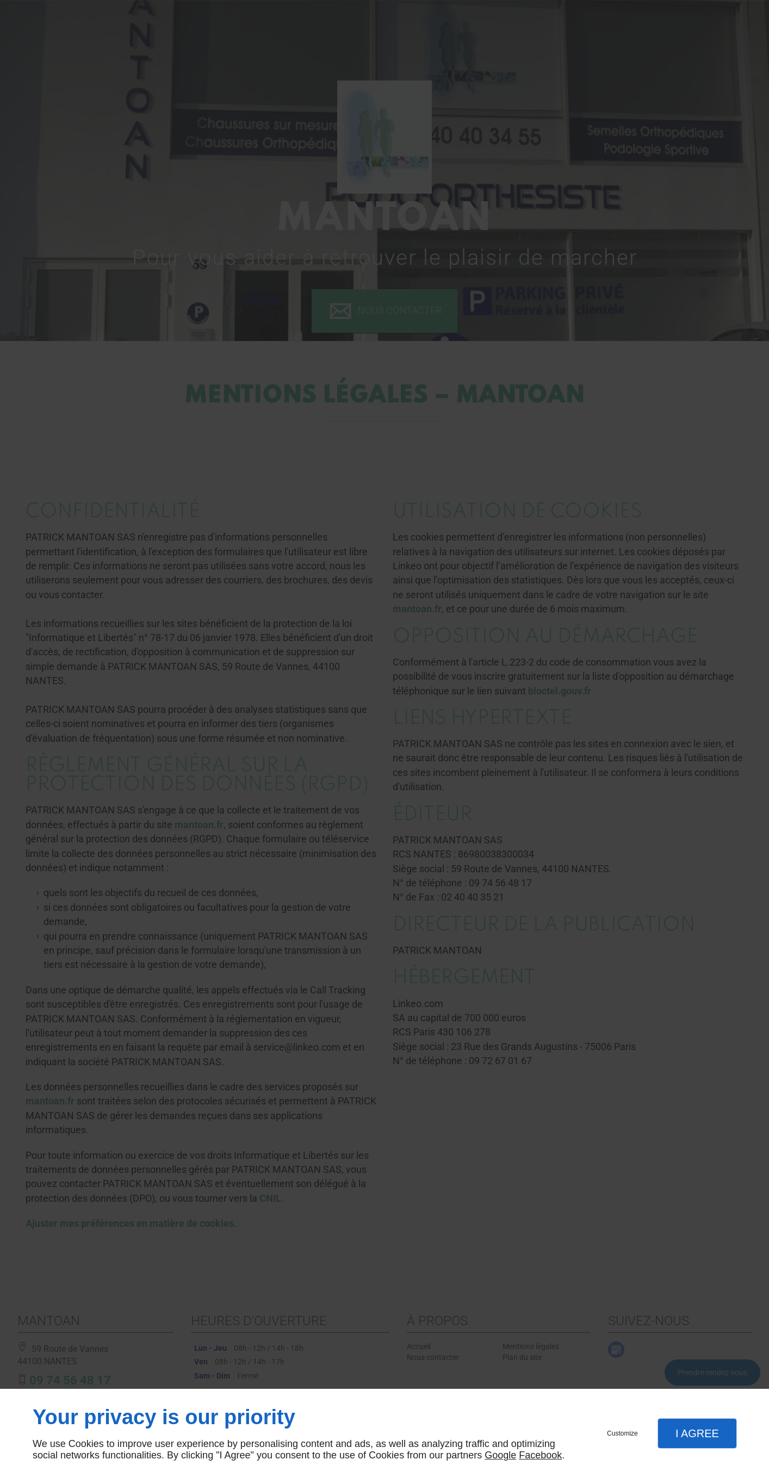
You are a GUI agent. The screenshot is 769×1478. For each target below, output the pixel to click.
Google (500, 1455)
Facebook (540, 1455)
